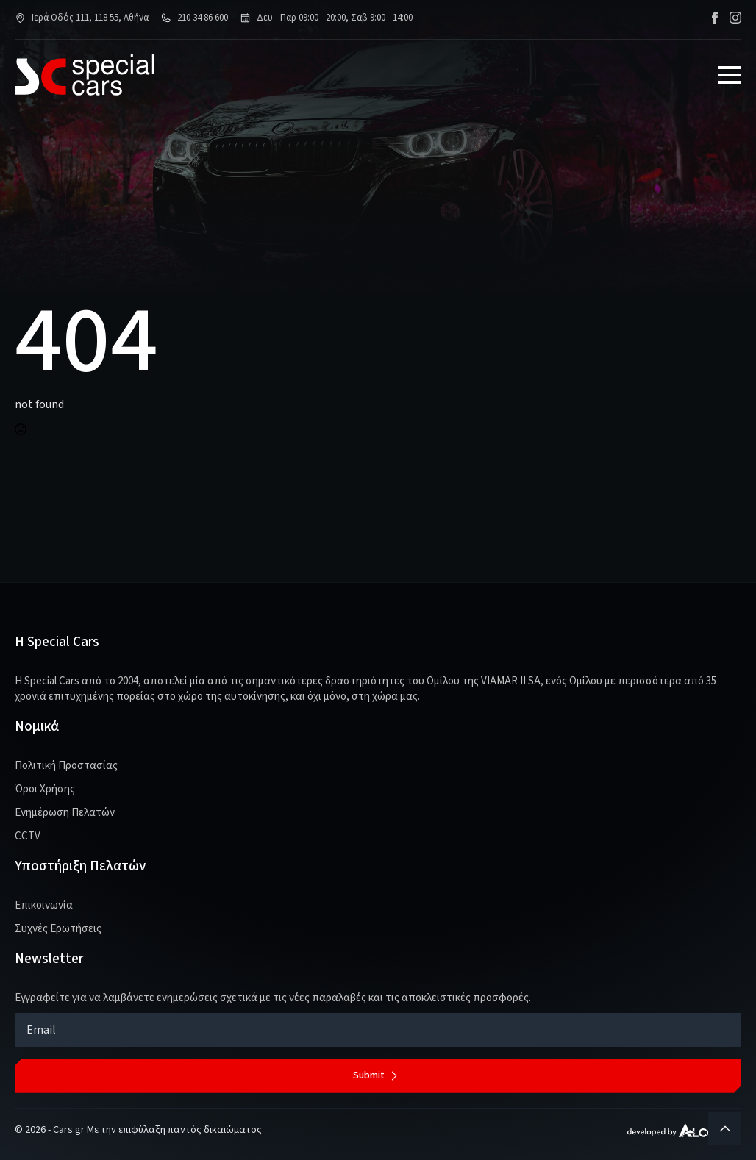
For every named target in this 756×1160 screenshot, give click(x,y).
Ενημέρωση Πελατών (65, 812)
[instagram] (735, 18)
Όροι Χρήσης (45, 789)
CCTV (27, 836)
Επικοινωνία (44, 905)
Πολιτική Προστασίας (66, 765)
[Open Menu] (729, 75)
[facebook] (715, 18)
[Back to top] (724, 1128)
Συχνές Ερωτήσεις (58, 929)
